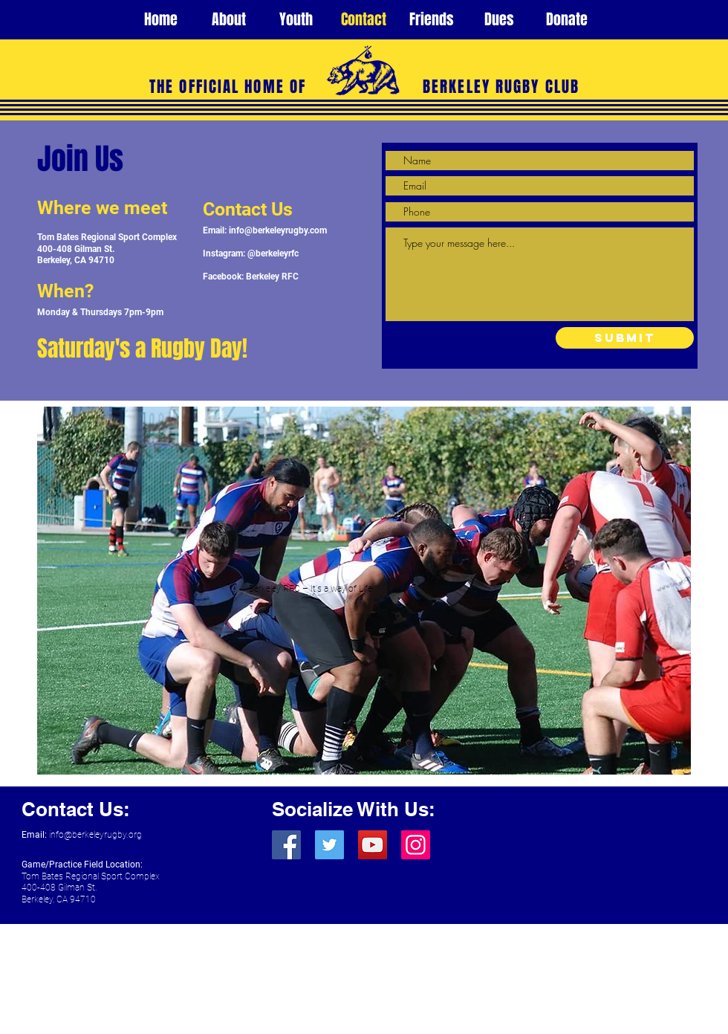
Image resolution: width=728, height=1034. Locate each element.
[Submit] (625, 338)
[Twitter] (329, 844)
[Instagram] (415, 844)
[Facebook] (286, 844)
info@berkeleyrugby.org (95, 835)
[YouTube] (372, 844)
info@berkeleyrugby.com (278, 230)
